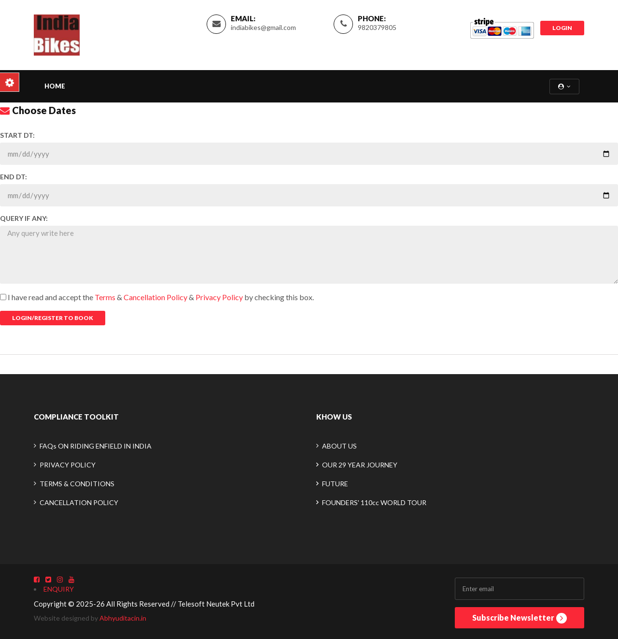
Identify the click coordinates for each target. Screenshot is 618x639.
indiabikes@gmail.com (263, 27)
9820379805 (377, 27)
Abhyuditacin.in (122, 618)
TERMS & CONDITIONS (77, 483)
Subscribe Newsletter (519, 618)
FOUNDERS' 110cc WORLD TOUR (374, 502)
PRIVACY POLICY (68, 465)
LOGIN (562, 27)
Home (54, 86)
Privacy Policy (220, 297)
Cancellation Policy (156, 297)
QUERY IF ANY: (24, 218)
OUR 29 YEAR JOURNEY (359, 465)
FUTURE (335, 483)
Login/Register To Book (52, 317)
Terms (105, 297)
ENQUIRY (58, 589)
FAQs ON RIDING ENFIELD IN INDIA (96, 446)
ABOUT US (339, 446)
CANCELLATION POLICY (79, 502)
